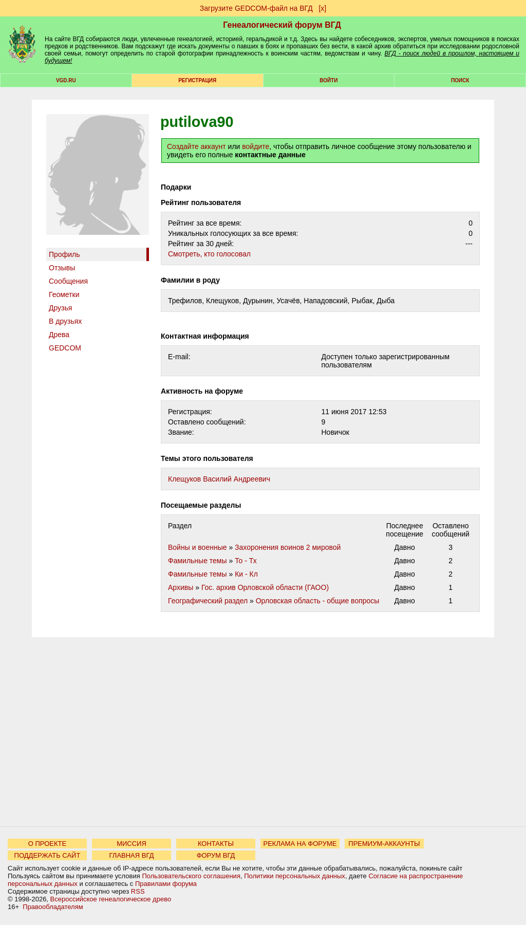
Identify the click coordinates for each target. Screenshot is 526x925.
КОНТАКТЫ (216, 843)
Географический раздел (208, 601)
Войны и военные (197, 547)
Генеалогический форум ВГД (282, 25)
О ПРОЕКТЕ (47, 843)
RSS (138, 891)
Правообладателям (53, 907)
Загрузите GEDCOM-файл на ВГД (256, 8)
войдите (255, 146)
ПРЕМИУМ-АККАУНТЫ (384, 843)
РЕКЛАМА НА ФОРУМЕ (299, 843)
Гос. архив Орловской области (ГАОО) (265, 587)
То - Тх (246, 561)
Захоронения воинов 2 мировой (288, 547)
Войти (328, 80)
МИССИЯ (131, 843)
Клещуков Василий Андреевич (219, 479)
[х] (322, 8)
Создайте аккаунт (196, 146)
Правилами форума (166, 883)
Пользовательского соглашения (191, 876)
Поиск (460, 80)
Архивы (180, 587)
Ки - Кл (246, 574)
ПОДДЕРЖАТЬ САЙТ (47, 855)
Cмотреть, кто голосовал (209, 254)
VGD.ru (66, 80)
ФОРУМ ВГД (216, 855)
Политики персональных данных (294, 876)
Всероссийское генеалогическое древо (111, 899)
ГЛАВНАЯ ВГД (131, 855)
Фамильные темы (197, 561)
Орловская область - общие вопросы (318, 601)
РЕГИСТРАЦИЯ (197, 80)
